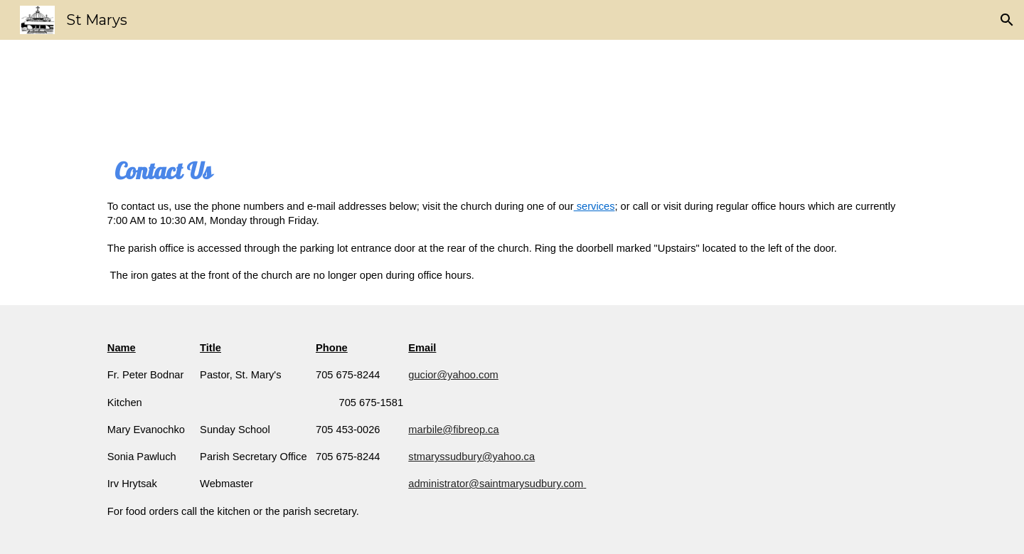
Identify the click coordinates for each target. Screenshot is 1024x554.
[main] (512, 218)
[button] (1007, 20)
